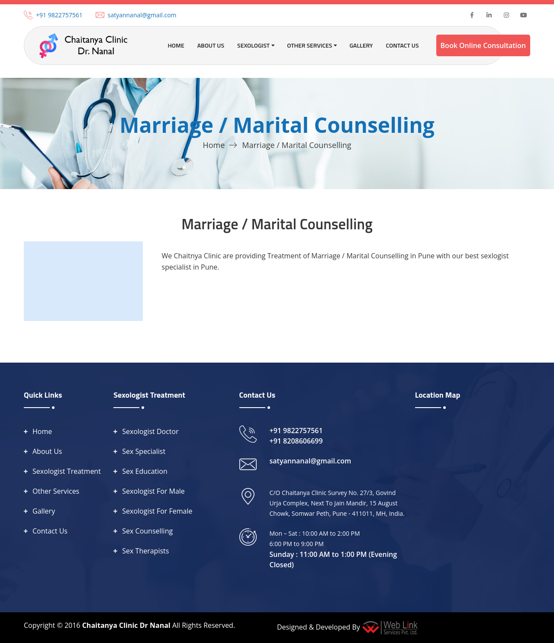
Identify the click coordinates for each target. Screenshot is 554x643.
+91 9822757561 (59, 15)
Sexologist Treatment (66, 471)
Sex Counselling (147, 531)
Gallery (361, 45)
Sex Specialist (143, 451)
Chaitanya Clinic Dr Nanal (126, 625)
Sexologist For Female (157, 511)
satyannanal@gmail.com (142, 15)
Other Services (55, 491)
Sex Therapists (145, 551)
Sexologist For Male (153, 491)
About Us (210, 45)
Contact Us (402, 45)
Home (175, 45)
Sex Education (144, 471)
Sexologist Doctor (150, 431)
